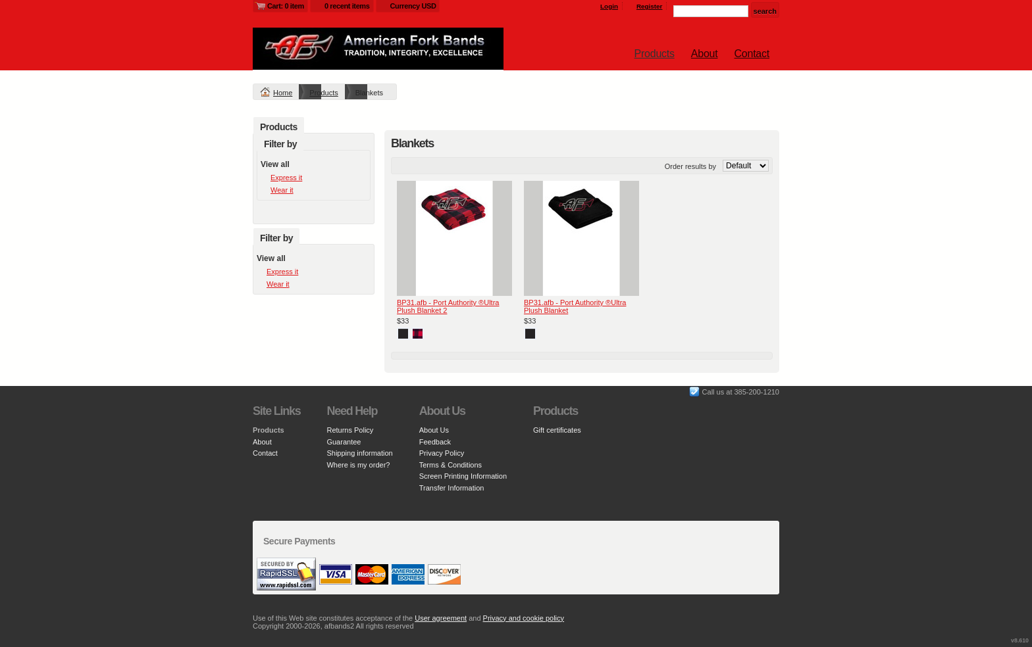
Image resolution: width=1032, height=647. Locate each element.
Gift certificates (557, 430)
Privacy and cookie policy (524, 618)
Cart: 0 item (285, 6)
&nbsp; (454, 238)
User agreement (441, 618)
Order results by (690, 166)
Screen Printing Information (463, 476)
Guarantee (343, 442)
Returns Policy (349, 430)
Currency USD (413, 6)
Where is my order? (358, 465)
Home (282, 93)
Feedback (435, 442)
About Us (434, 430)
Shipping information (359, 453)
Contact (752, 53)
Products (654, 53)
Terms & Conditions (450, 465)
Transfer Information (451, 488)
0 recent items (347, 6)
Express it (286, 177)
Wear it (282, 190)
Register (649, 6)
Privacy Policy (441, 453)
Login (609, 6)
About (704, 53)
